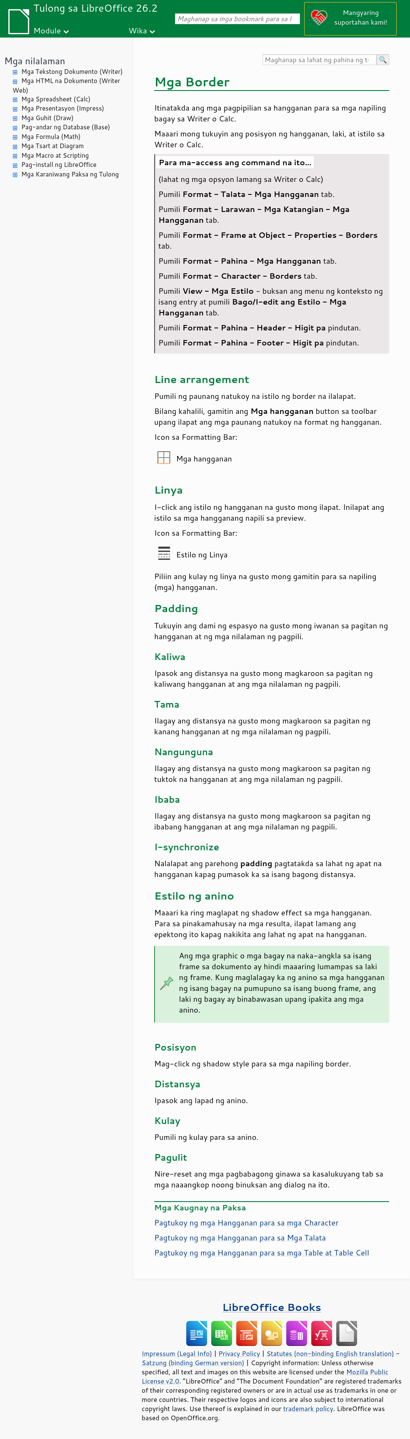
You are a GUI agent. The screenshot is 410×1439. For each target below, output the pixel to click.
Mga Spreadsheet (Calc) (55, 99)
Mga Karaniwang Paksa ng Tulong (70, 174)
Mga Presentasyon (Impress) (62, 108)
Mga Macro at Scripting (55, 155)
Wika (137, 30)
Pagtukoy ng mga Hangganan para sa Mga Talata (240, 1237)
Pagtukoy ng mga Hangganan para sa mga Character (246, 1222)
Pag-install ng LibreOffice (59, 164)
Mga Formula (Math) (51, 136)
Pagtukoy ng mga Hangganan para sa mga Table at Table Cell (261, 1252)
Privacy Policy (239, 1353)
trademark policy (308, 1408)
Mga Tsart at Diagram (52, 145)
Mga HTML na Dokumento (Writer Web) (66, 85)
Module (47, 30)
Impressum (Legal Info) (177, 1353)
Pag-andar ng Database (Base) (65, 127)
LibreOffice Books (271, 1307)
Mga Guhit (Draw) (47, 117)
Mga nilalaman (34, 60)
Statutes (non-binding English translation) (330, 1353)
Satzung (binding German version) (193, 1362)
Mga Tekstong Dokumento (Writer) (72, 71)
